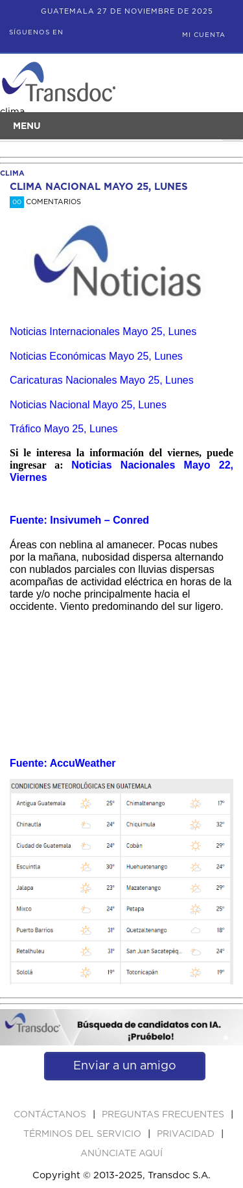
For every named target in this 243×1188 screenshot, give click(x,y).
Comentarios (45, 201)
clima (12, 173)
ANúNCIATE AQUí (121, 1153)
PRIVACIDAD (187, 1134)
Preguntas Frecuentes (164, 1114)
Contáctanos (51, 1114)
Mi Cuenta (204, 35)
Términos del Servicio (83, 1134)
